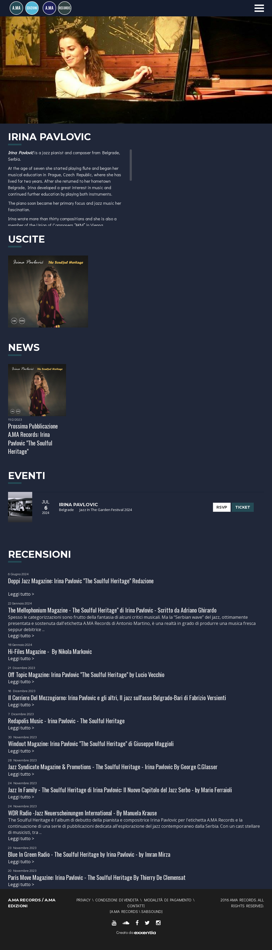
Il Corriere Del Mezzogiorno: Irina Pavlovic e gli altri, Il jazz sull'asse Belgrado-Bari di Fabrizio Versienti (117, 697)
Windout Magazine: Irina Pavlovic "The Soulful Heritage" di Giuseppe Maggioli (91, 743)
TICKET (242, 507)
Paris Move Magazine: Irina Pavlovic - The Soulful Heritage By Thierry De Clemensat (97, 877)
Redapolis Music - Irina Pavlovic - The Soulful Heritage (66, 720)
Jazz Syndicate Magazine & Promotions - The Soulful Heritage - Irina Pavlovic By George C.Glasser (112, 766)
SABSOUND (151, 911)
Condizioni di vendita (117, 899)
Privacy (83, 899)
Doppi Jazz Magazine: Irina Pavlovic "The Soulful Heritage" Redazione (81, 580)
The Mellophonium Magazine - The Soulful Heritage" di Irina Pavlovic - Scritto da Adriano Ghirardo (112, 610)
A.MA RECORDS (124, 911)
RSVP (221, 507)
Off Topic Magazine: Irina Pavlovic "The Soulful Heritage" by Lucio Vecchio (86, 674)
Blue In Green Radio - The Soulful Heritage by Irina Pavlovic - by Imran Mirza (89, 854)
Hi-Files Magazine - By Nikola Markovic (50, 651)
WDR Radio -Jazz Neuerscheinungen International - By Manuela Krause (82, 812)
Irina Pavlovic (78, 504)
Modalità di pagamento (167, 899)
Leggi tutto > (21, 594)
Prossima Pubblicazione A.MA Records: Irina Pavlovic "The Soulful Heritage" (33, 438)
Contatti (136, 905)
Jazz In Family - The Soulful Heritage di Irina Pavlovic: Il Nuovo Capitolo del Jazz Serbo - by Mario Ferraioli (120, 789)
